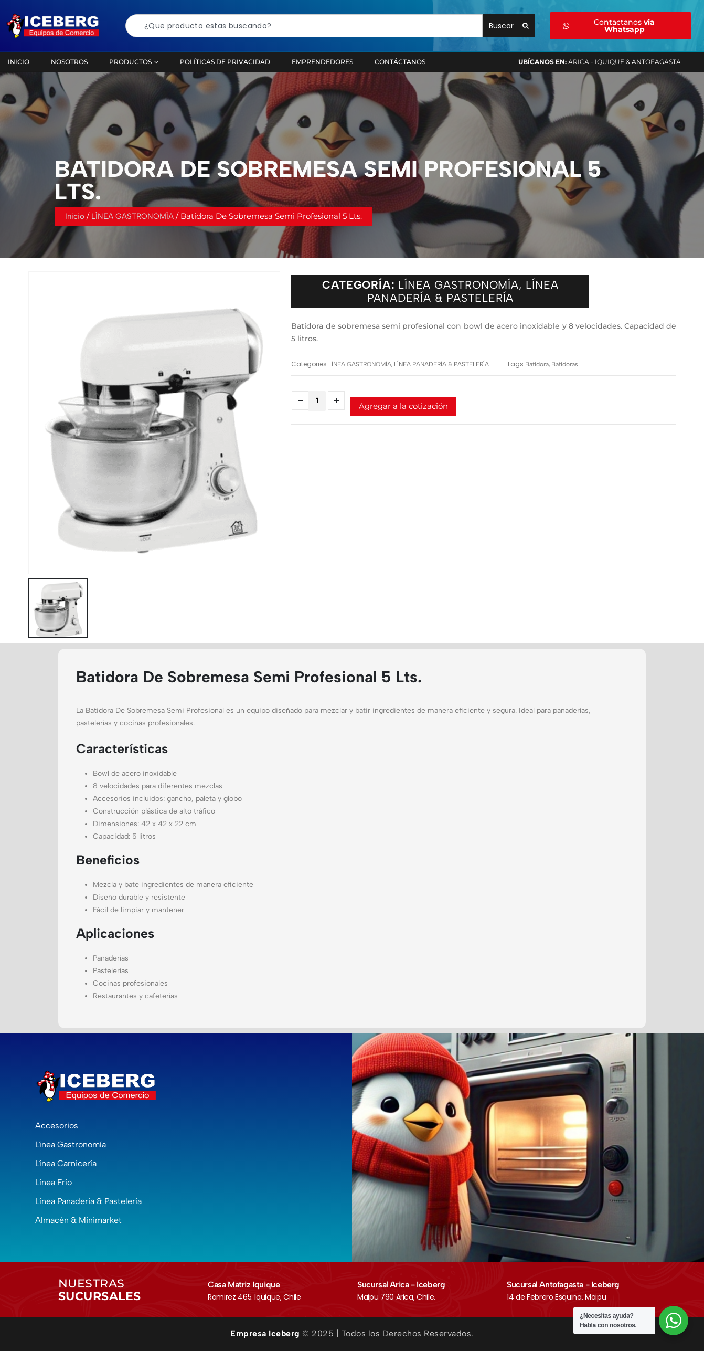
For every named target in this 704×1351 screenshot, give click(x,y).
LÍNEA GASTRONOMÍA (132, 219)
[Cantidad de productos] (317, 401)
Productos (130, 62)
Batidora (537, 364)
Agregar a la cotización (403, 406)
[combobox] (304, 25)
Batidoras (564, 364)
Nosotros (69, 62)
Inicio (74, 219)
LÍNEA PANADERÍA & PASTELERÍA (463, 296)
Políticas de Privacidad (225, 62)
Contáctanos (400, 62)
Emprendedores (322, 62)
